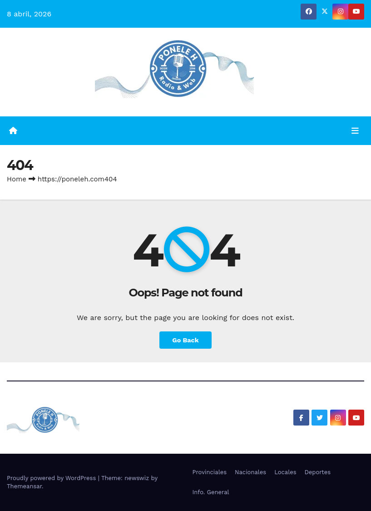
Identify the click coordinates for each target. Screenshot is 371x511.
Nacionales (250, 472)
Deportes (318, 472)
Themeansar (24, 486)
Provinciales (210, 472)
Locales (285, 472)
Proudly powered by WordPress (52, 478)
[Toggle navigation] (355, 130)
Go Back (185, 340)
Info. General (211, 492)
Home (16, 179)
